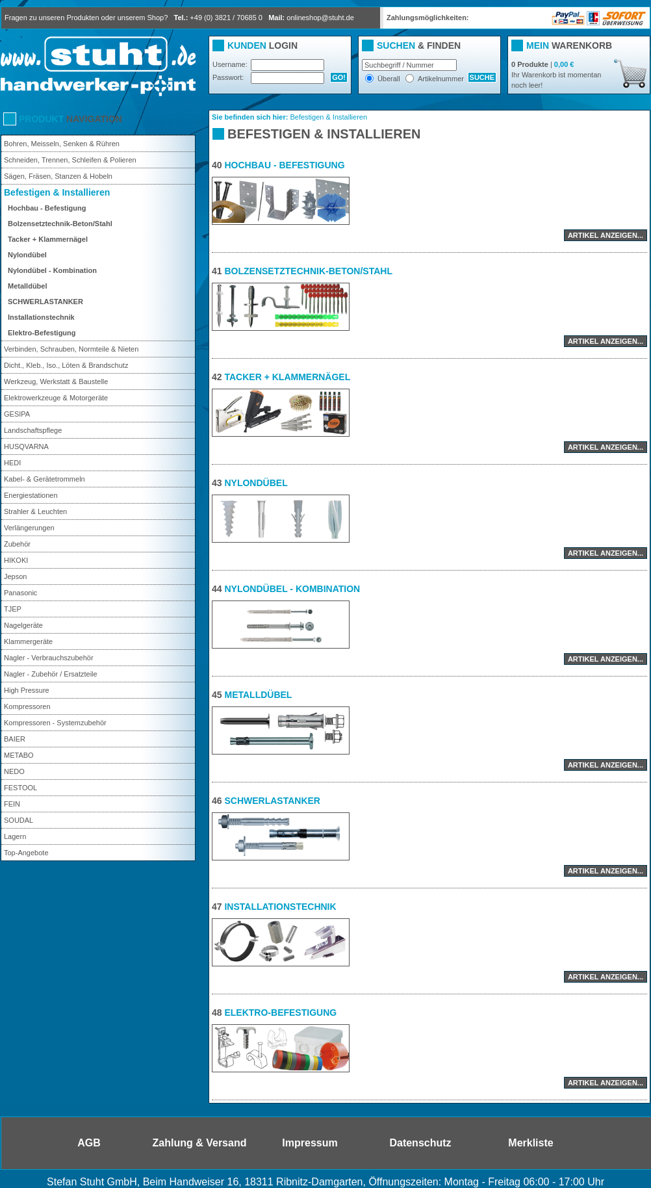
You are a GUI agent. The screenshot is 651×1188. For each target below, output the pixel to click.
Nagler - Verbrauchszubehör (49, 658)
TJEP (12, 609)
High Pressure (26, 690)
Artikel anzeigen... (605, 235)
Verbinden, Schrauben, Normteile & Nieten (71, 349)
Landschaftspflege (33, 430)
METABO (19, 755)
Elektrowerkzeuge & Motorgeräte (56, 398)
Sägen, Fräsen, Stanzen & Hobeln (58, 176)
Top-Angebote (26, 853)
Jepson (15, 576)
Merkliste (530, 1142)
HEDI (12, 463)
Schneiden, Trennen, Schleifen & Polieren (70, 160)
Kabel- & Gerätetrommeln (44, 479)
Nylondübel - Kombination (52, 270)
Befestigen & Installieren (57, 192)
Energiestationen (31, 495)
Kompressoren (27, 706)
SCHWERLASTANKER (45, 301)
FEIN (12, 804)
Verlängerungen (29, 528)
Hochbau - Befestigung (47, 208)
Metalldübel (27, 286)
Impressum (309, 1142)
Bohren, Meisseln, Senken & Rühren (62, 144)
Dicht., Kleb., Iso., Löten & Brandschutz (66, 365)
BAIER (14, 739)
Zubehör (17, 544)
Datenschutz (420, 1142)
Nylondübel (27, 255)
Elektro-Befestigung (42, 333)
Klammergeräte (28, 641)
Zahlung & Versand (200, 1142)
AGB (89, 1142)
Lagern (15, 836)
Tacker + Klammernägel (48, 239)
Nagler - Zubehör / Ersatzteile (50, 674)
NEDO (14, 771)
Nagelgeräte (23, 625)
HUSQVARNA (26, 446)
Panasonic (20, 593)
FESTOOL (20, 788)
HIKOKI (16, 560)
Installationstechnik (41, 317)
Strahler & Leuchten (35, 511)
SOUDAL (18, 820)
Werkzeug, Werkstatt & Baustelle (56, 381)
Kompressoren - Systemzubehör (55, 723)
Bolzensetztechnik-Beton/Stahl (60, 223)
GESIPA (17, 414)
